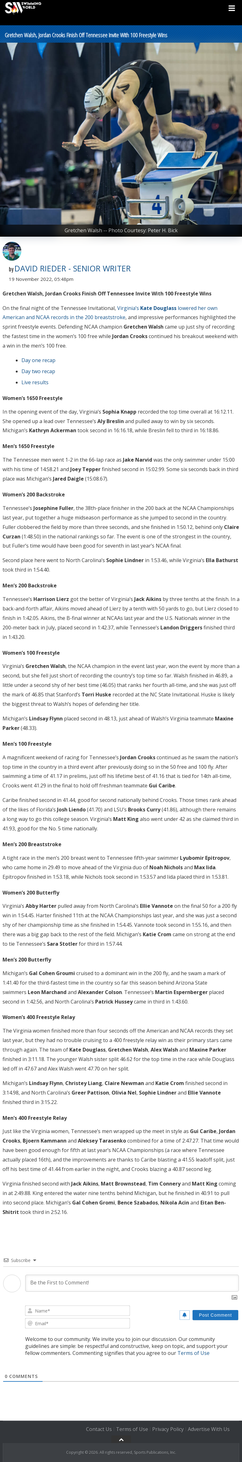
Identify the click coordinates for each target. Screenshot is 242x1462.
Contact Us (99, 1429)
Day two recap (38, 371)
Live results (35, 382)
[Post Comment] (215, 1315)
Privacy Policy (168, 1429)
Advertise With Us (209, 1429)
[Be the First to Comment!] (132, 1283)
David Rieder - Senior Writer (72, 268)
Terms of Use (193, 1353)
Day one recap (38, 360)
